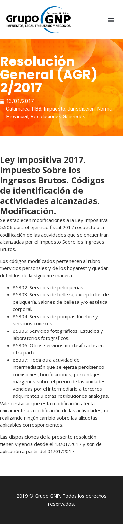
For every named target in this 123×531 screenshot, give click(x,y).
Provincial (17, 117)
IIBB (36, 109)
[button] (111, 19)
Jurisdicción (81, 109)
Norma (104, 109)
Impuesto (54, 109)
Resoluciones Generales (58, 117)
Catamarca (18, 109)
